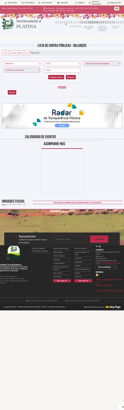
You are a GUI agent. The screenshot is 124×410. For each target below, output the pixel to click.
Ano (27, 53)
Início (6, 53)
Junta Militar (57, 277)
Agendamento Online (61, 248)
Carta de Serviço (59, 256)
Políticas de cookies (104, 285)
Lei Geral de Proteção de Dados (109, 291)
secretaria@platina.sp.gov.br (111, 263)
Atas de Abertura (80, 248)
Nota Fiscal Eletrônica (82, 269)
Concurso (56, 260)
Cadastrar (99, 239)
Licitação (77, 266)
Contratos (77, 258)
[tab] (66, 23)
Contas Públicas (16, 53)
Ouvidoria (77, 277)
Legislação (78, 262)
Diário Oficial (57, 273)
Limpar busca (56, 77)
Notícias (77, 273)
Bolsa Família (57, 252)
